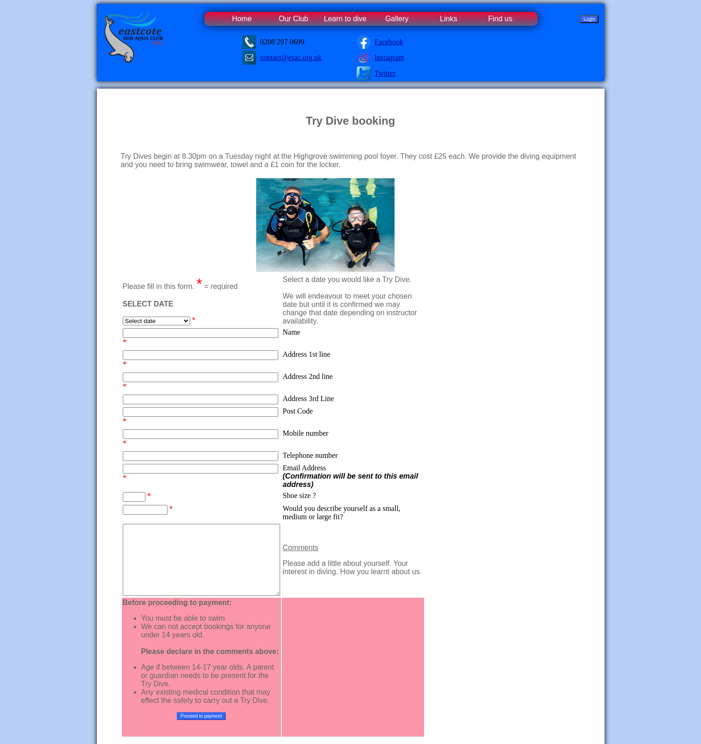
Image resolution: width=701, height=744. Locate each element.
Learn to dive (345, 19)
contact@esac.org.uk (291, 57)
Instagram (389, 57)
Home (242, 19)
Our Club (293, 19)
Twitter (385, 73)
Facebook (389, 42)
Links (448, 19)
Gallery (397, 19)
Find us (500, 19)
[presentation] (371, 631)
